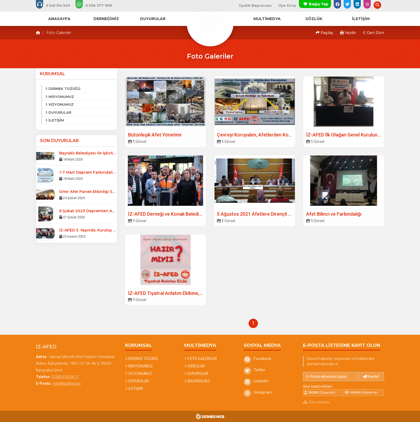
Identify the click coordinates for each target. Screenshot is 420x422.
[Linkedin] (269, 381)
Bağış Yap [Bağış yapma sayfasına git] (318, 4)
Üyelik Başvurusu (255, 5)
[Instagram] (269, 392)
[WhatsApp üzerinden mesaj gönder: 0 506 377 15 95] (97, 5)
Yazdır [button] (348, 32)
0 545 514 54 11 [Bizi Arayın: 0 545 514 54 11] (65, 377)
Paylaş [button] (324, 32)
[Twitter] (269, 369)
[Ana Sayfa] (210, 22)
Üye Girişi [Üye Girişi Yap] (287, 5)
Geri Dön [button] (373, 32)
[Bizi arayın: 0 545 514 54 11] (56, 5)
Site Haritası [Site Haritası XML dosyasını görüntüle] (316, 402)
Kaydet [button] (371, 376)
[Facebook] (269, 358)
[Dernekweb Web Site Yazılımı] (210, 416)
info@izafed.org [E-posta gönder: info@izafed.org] (67, 383)
